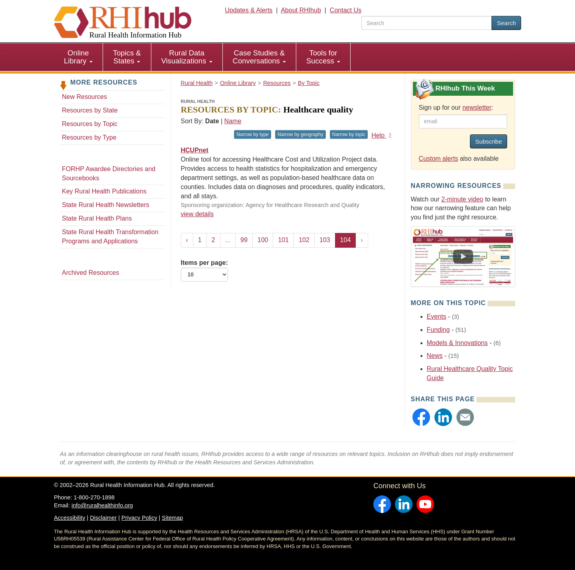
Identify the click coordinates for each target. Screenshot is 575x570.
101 (283, 240)
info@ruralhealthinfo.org (102, 505)
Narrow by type (252, 134)
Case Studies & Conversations (259, 57)
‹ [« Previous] (187, 240)
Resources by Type (89, 137)
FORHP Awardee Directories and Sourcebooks (108, 173)
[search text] (426, 23)
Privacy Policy (139, 518)
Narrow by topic (348, 134)
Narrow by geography (300, 134)
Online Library (78, 57)
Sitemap (172, 518)
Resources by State (90, 110)
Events (436, 316)
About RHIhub (301, 10)
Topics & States (127, 57)
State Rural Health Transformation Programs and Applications (110, 237)
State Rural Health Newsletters (105, 204)
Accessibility (69, 518)
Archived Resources (90, 272)
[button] (421, 417)
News (435, 355)
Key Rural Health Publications (104, 191)
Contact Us (345, 10)
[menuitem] (78, 57)
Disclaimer (103, 518)
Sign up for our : (456, 107)
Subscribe (488, 141)
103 (324, 240)
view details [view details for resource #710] (197, 214)
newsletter (477, 107)
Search (506, 23)
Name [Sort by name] (233, 121)
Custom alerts (438, 158)
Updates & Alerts (248, 10)
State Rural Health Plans (97, 218)
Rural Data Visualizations (186, 57)
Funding (438, 329)
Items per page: (204, 270)
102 (304, 240)
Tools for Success (323, 57)
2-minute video (462, 199)
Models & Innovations (457, 342)
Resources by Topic (89, 123)
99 (244, 240)
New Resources (84, 96)
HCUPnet (194, 150)
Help (382, 135)
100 (263, 240)
